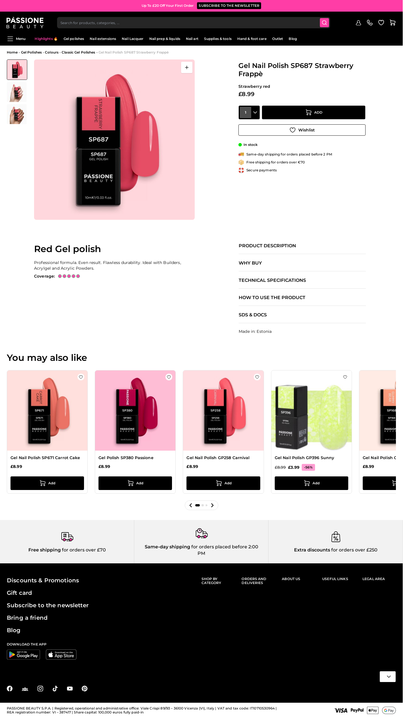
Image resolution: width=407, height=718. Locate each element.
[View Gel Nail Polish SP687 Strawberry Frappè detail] (17, 92)
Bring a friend (27, 617)
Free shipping (44, 550)
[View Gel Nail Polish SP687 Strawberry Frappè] (17, 69)
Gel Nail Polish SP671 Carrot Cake (45, 457)
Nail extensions (103, 39)
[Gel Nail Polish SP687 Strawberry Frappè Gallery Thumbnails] (17, 91)
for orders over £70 (83, 550)
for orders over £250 (353, 550)
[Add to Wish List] (302, 129)
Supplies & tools (218, 39)
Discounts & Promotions (43, 580)
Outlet (277, 39)
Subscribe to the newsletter (48, 605)
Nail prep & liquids (164, 39)
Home (12, 52)
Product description (267, 246)
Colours (51, 52)
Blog (293, 39)
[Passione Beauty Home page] (25, 21)
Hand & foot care (252, 39)
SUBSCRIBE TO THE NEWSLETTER (229, 5)
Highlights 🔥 (46, 39)
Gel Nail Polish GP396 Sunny (304, 457)
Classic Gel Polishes (78, 52)
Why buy (250, 263)
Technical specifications (272, 280)
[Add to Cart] (314, 113)
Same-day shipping (167, 546)
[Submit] (325, 21)
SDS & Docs (253, 315)
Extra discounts (312, 550)
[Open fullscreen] (186, 67)
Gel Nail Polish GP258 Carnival (217, 457)
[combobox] (194, 21)
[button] (190, 505)
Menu (16, 38)
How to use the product (272, 297)
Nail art (192, 39)
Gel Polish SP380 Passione (126, 457)
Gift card (19, 592)
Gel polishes (74, 39)
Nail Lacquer (132, 39)
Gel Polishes (31, 52)
